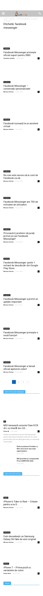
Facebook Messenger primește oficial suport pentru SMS (19, 54)
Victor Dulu (7, 573)
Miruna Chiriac (8, 92)
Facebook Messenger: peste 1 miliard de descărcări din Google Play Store (20, 265)
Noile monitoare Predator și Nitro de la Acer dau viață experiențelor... (27, 449)
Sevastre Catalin (9, 58)
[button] (40, 13)
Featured (6, 119)
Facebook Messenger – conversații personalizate (16, 87)
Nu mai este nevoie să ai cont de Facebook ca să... (20, 176)
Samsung (7, 532)
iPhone (6, 563)
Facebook (7, 82)
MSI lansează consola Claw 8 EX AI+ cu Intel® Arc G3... (20, 427)
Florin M (6, 431)
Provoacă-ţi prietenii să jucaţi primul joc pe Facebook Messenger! (19, 236)
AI (4, 421)
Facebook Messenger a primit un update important (20, 300)
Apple (6, 497)
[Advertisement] (21, 6)
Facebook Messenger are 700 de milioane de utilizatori (20, 203)
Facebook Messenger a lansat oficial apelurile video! (19, 367)
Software (6, 48)
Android (6, 259)
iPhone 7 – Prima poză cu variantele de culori (17, 569)
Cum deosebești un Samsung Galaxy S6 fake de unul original (19, 538)
